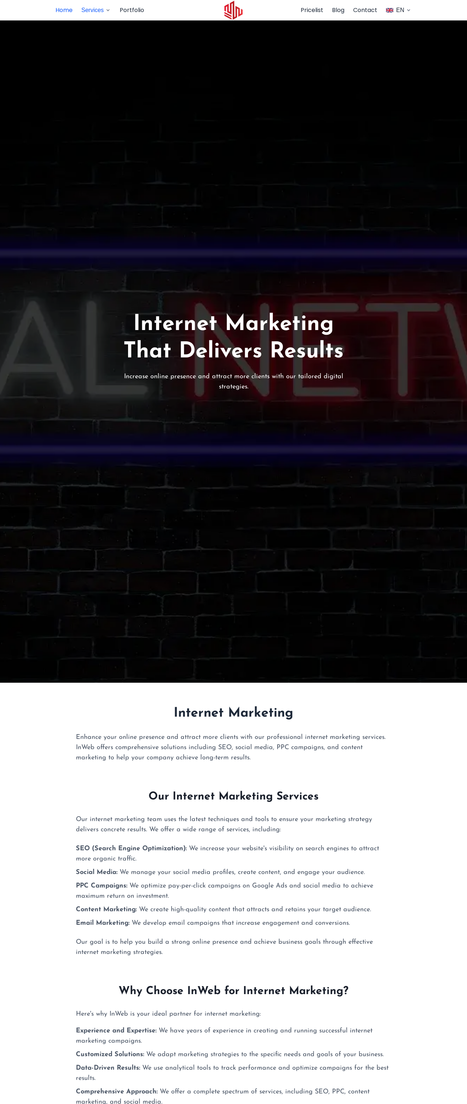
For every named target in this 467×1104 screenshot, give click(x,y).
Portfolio (132, 10)
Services (96, 10)
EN (399, 10)
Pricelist (312, 10)
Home (64, 10)
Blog (338, 10)
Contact (365, 10)
